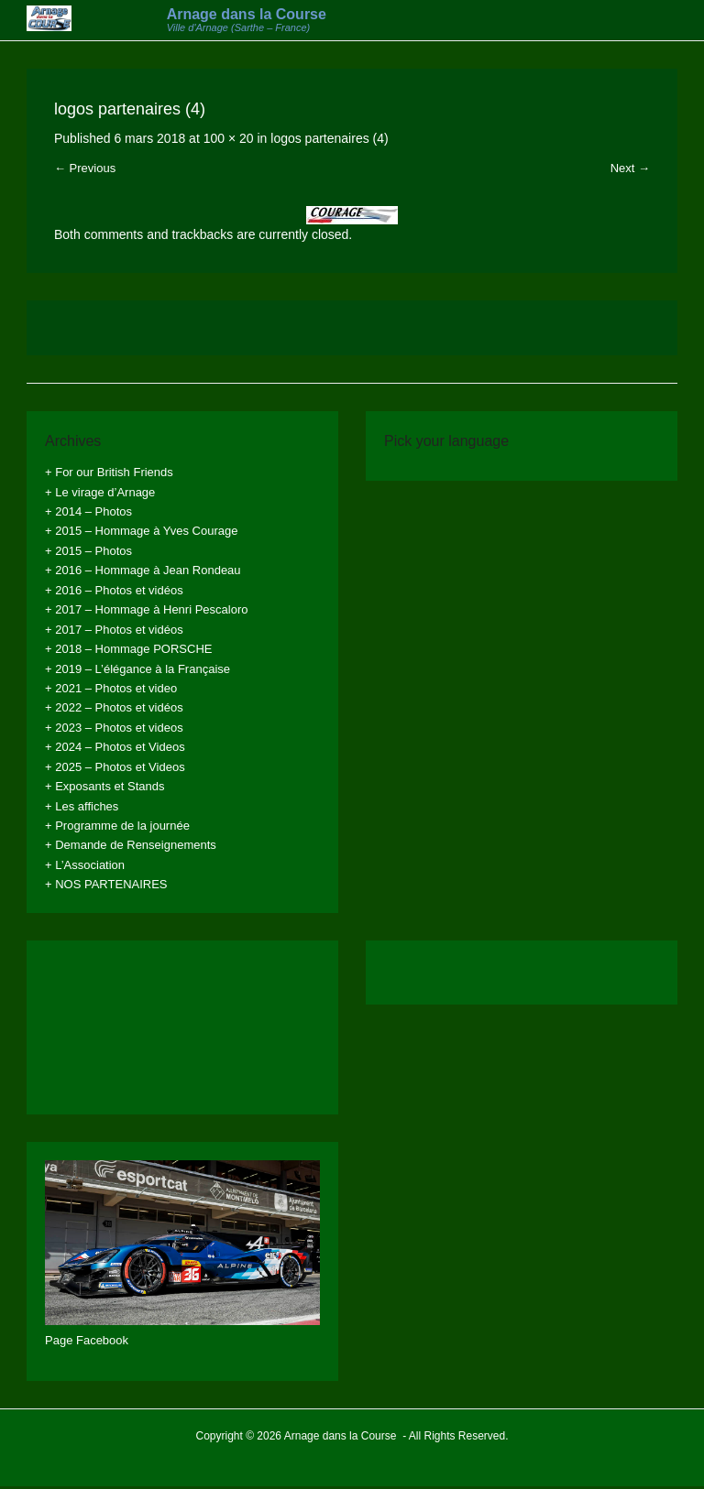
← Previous (85, 168)
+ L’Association (85, 865)
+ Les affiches (81, 806)
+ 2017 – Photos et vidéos (114, 629)
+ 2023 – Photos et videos (114, 727)
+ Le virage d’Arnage (100, 492)
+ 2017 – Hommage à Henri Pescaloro (146, 609)
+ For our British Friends (109, 472)
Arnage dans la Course (246, 14)
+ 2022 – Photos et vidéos (114, 707)
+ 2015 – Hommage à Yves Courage (141, 531)
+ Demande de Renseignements (130, 845)
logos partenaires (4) (329, 138)
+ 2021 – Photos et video (111, 688)
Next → (630, 168)
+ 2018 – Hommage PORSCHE (128, 649)
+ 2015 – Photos (88, 551)
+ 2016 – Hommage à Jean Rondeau (143, 570)
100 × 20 (229, 138)
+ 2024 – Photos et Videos (115, 747)
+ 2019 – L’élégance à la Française (137, 669)
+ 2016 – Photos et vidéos (114, 590)
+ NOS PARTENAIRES (106, 884)
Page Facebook (86, 1340)
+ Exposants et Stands (104, 786)
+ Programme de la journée (117, 825)
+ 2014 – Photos (88, 511)
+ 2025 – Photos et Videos (115, 767)
